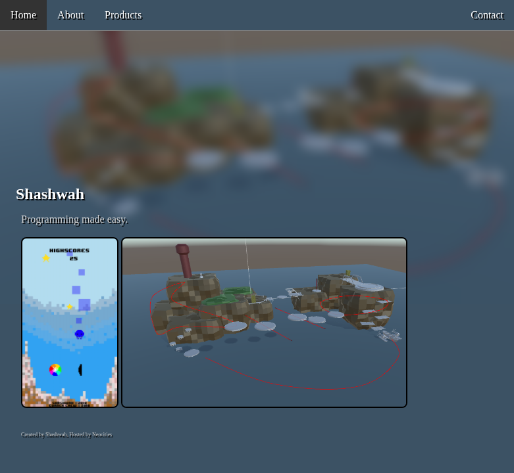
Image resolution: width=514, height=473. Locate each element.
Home (23, 14)
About (70, 14)
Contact (487, 14)
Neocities (102, 435)
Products (123, 14)
